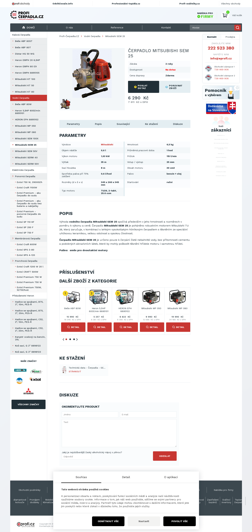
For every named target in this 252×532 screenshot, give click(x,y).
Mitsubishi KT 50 (24, 85)
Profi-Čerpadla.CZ (69, 36)
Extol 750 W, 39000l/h (29, 182)
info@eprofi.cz (221, 58)
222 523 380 (221, 48)
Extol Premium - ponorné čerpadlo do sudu (29, 214)
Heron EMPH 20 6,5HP (27, 60)
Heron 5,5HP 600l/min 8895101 (27, 111)
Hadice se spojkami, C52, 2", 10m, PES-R (29, 320)
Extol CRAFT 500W (27, 271)
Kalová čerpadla (21, 34)
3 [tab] (74, 339)
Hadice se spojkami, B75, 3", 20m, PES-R (29, 311)
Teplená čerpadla (239, 501)
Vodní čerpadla (20, 98)
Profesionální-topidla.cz (126, 3)
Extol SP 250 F (25, 227)
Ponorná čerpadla (25, 176)
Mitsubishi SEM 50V (26, 151)
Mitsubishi (107, 144)
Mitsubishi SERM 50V (27, 164)
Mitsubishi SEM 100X (26, 138)
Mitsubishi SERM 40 (26, 157)
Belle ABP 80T (23, 47)
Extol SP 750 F (25, 232)
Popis (98, 123)
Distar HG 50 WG (24, 53)
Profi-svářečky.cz (189, 3)
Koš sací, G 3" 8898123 (28, 351)
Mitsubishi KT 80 (24, 91)
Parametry (73, 123)
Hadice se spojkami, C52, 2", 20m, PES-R (29, 329)
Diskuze (178, 123)
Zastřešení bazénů (212, 501)
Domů (29, 27)
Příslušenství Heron (23, 295)
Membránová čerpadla (27, 238)
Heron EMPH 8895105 (27, 72)
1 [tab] (66, 339)
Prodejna (230, 37)
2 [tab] (70, 339)
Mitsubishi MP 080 (25, 132)
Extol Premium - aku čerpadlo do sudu (29, 194)
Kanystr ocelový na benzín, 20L (30, 338)
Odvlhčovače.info (63, 3)
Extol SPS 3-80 (25, 249)
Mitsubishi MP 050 (25, 126)
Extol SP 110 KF (25, 222)
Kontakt (211, 37)
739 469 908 (221, 78)
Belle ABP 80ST (23, 41)
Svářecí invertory (226, 501)
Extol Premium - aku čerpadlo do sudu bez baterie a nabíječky (29, 203)
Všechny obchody (230, 3)
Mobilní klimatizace (49, 501)
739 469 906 (221, 69)
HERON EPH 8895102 (26, 119)
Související (123, 123)
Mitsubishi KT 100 (25, 79)
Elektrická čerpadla (23, 170)
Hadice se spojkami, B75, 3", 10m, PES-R (29, 303)
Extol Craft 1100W (27, 187)
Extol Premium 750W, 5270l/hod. (29, 288)
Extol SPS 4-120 (26, 255)
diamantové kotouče (19, 501)
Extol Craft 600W (27, 244)
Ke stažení (151, 123)
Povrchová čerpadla (26, 261)
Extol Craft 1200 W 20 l (30, 266)
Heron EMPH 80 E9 (26, 66)
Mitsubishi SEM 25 (25, 145)
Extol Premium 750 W (29, 277)
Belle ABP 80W (23, 104)
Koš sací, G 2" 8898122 (28, 345)
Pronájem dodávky (34, 501)
